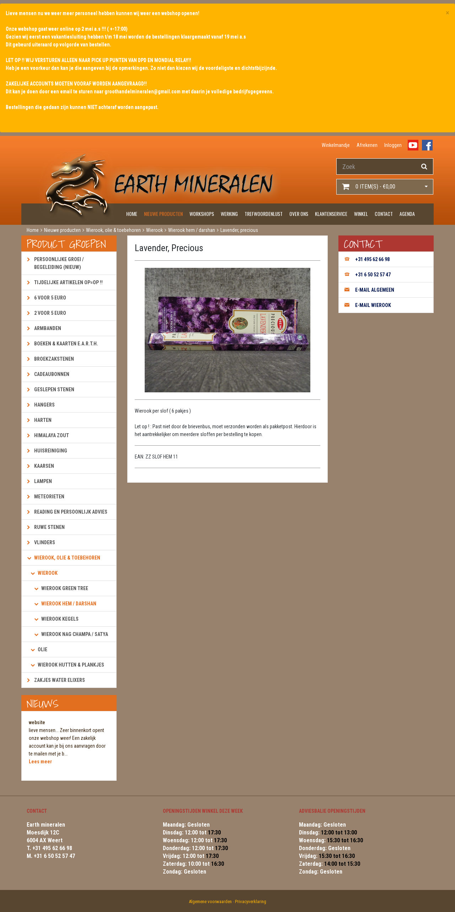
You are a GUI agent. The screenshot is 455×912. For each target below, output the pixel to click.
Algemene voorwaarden (210, 901)
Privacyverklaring (250, 901)
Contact (384, 213)
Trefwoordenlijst (264, 213)
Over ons (298, 213)
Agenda (407, 213)
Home (131, 213)
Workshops (201, 213)
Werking (229, 213)
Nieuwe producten (163, 213)
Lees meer (40, 761)
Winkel (361, 213)
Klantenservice (331, 213)
